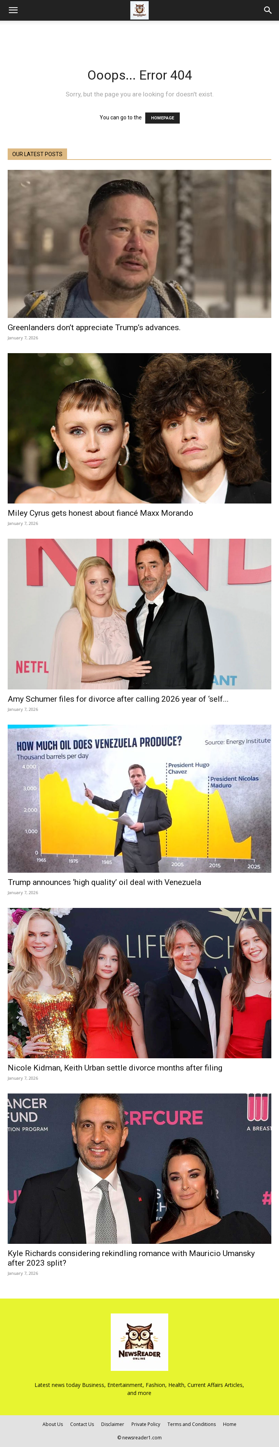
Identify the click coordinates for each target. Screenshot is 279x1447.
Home (229, 1424)
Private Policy (145, 1424)
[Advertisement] (139, 34)
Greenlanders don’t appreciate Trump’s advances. (94, 327)
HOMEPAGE (162, 118)
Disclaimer (112, 1424)
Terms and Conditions (191, 1424)
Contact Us (82, 1424)
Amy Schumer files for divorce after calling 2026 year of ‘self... (118, 699)
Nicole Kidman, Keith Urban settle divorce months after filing (115, 1067)
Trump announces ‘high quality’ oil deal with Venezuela (104, 882)
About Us (53, 1424)
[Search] (268, 10)
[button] (13, 10)
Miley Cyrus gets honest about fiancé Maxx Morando (100, 513)
